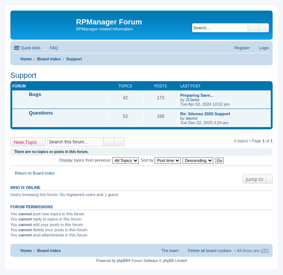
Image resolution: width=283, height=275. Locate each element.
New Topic (25, 142)
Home (26, 59)
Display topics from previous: (99, 160)
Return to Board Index (35, 173)
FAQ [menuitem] (54, 48)
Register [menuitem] (242, 48)
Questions (41, 113)
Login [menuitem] (264, 48)
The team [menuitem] (169, 250)
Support (74, 59)
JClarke (193, 99)
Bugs (35, 94)
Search (253, 27)
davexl (192, 118)
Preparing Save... (196, 95)
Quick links (30, 48)
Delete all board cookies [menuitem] (209, 250)
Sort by (161, 160)
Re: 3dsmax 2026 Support (205, 114)
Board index (49, 59)
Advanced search (264, 27)
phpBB (122, 261)
